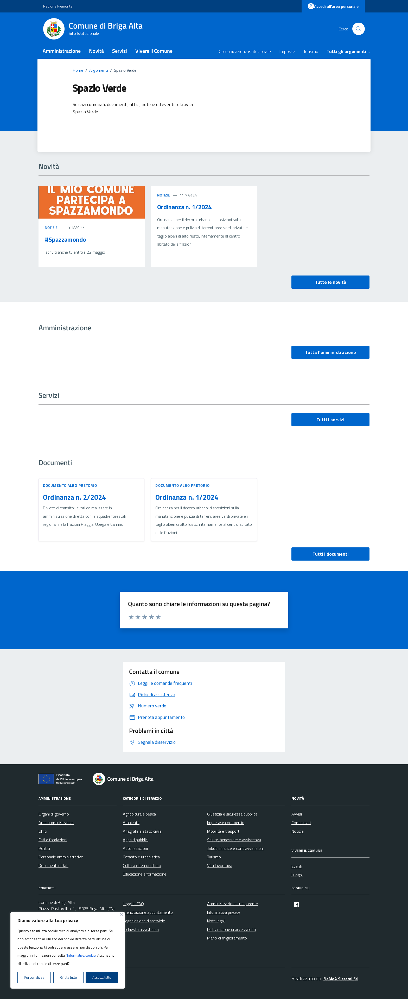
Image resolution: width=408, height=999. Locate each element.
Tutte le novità (330, 282)
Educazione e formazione (144, 874)
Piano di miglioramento (227, 938)
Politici (44, 848)
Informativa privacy (223, 912)
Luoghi (297, 875)
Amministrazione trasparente (232, 904)
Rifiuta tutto (68, 977)
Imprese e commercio (225, 822)
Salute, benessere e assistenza (234, 840)
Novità (96, 51)
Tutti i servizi (330, 419)
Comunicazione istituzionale (245, 51)
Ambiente (131, 822)
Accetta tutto (101, 977)
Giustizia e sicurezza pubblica (232, 814)
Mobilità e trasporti (223, 831)
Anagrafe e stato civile (142, 831)
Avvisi (296, 814)
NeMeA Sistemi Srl (340, 979)
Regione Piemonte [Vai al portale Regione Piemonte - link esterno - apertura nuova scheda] (58, 6)
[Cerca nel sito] (358, 29)
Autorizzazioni (135, 848)
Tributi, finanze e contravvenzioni (235, 848)
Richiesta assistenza (141, 929)
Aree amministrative (56, 822)
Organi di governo (54, 814)
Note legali (216, 921)
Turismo (310, 51)
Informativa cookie (81, 955)
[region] (67, 950)
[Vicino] (121, 914)
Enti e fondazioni (53, 840)
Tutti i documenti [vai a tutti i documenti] (331, 553)
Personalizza (34, 977)
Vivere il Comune (154, 51)
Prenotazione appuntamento (148, 912)
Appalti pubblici (135, 840)
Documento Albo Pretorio (70, 485)
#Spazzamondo (65, 239)
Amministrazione (62, 51)
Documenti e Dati (53, 865)
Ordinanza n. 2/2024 (74, 497)
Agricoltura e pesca (139, 814)
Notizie (51, 227)
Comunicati (301, 822)
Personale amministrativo (61, 857)
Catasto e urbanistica (141, 857)
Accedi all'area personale (333, 6)
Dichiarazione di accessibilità (231, 929)
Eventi (296, 866)
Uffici (43, 831)
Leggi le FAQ (133, 904)
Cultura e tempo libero (142, 865)
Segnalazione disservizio (144, 921)
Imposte (287, 51)
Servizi (119, 51)
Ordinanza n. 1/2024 (184, 207)
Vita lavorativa (219, 865)
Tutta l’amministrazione (330, 352)
